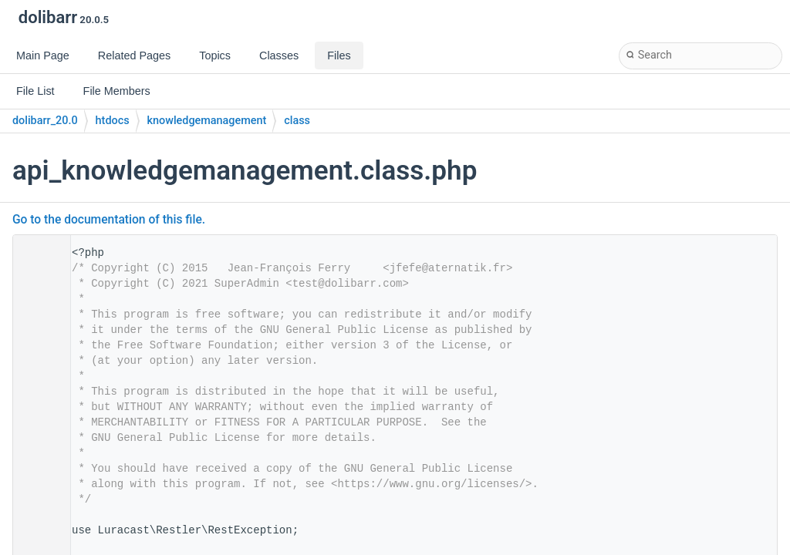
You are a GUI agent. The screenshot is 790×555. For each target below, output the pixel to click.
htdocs (113, 120)
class (297, 120)
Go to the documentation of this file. (108, 220)
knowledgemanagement (207, 120)
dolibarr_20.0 (45, 120)
